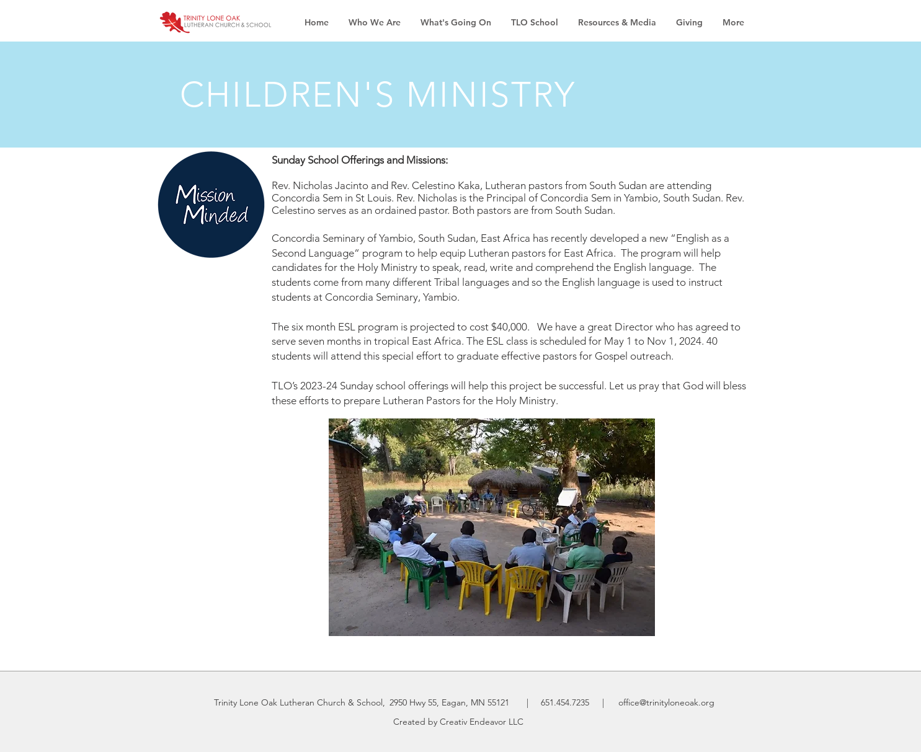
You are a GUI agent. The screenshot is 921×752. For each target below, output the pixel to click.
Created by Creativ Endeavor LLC (458, 721)
